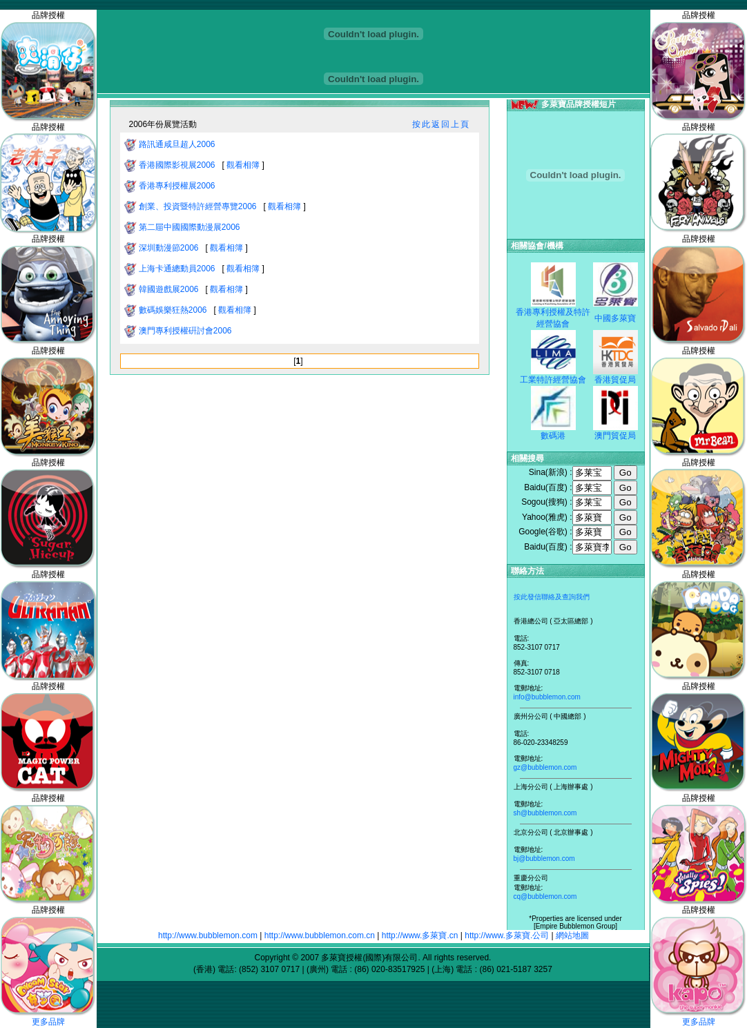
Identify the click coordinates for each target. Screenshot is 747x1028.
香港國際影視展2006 (178, 165)
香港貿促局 (615, 380)
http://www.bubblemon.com (208, 935)
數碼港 (553, 435)
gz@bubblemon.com (545, 767)
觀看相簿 (243, 165)
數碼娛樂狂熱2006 (174, 310)
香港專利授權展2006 (178, 186)
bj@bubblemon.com (544, 858)
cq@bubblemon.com (545, 896)
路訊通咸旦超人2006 (178, 144)
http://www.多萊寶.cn (420, 935)
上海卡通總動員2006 (178, 268)
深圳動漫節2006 (170, 248)
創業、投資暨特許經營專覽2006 (199, 206)
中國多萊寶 (615, 318)
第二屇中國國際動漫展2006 (190, 227)
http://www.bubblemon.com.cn (319, 935)
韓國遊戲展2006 (170, 289)
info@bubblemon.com (547, 697)
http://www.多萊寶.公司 (507, 935)
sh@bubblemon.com (545, 813)
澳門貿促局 (615, 435)
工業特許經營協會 (553, 380)
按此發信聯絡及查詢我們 (552, 597)
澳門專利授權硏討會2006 (186, 331)
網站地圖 (572, 935)
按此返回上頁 (441, 124)
